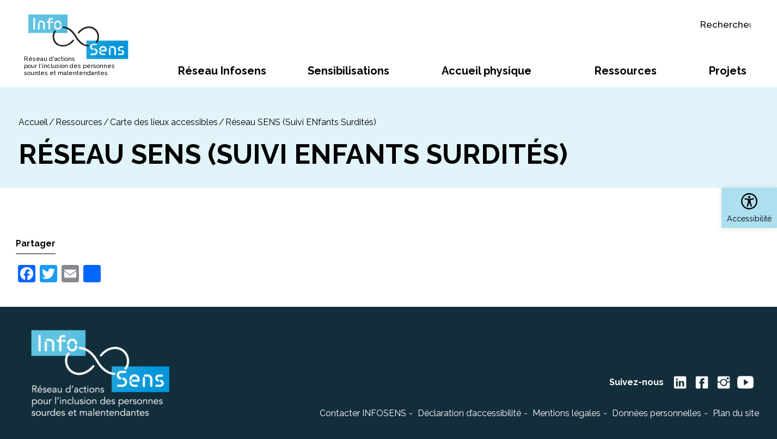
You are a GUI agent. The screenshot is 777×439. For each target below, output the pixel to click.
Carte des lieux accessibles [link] (164, 122)
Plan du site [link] (736, 413)
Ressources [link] (79, 122)
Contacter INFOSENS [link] (363, 413)
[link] (749, 208)
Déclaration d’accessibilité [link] (469, 413)
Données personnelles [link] (656, 413)
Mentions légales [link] (567, 413)
